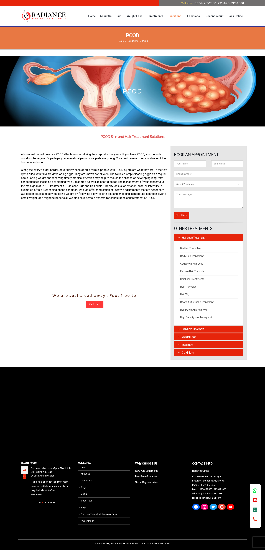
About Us (105, 16)
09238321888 (215, 493)
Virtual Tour (86, 500)
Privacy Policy (87, 520)
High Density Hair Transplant (196, 317)
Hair (118, 16)
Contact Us (86, 480)
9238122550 (206, 489)
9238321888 (220, 489)
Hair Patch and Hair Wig (193, 309)
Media (84, 494)
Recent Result (214, 16)
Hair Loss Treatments (192, 279)
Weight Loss (134, 16)
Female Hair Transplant (193, 271)
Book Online (235, 16)
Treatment (155, 16)
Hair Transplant (188, 286)
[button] (39, 502)
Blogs (83, 487)
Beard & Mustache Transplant (197, 302)
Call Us (94, 304)
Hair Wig (184, 294)
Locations (193, 16)
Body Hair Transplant (192, 256)
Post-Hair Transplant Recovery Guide (99, 514)
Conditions (174, 16)
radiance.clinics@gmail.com (206, 497)
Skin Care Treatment (191, 329)
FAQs (83, 507)
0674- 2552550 (205, 3)
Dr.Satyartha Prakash (44, 475)
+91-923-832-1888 (231, 3)
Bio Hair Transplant (191, 248)
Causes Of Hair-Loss (191, 263)
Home (92, 16)
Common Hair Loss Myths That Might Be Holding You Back (51, 470)
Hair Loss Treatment (191, 237)
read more (36, 494)
